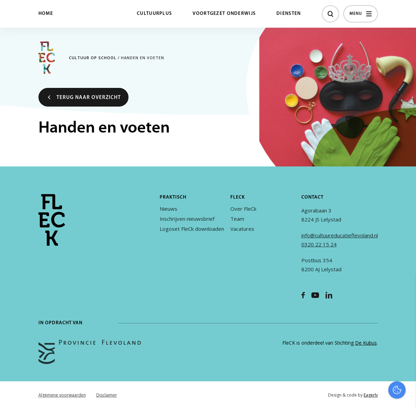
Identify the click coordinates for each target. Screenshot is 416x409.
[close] (405, 287)
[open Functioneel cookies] (405, 330)
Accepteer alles (357, 376)
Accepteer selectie (357, 396)
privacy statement (382, 307)
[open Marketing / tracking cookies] (405, 351)
